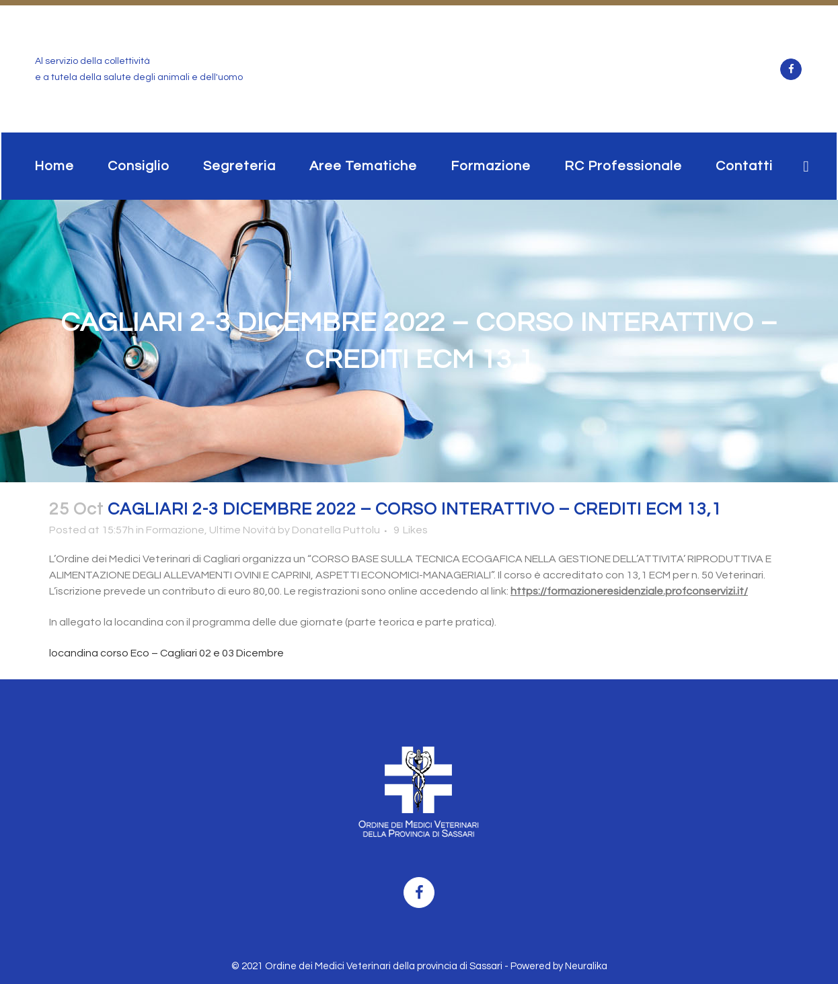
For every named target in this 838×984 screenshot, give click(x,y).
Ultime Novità (242, 530)
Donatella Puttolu (336, 530)
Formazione (175, 530)
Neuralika (586, 966)
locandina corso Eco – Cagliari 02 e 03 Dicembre (166, 653)
